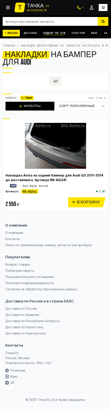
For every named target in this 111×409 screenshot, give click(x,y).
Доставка (30, 33)
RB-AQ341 (30, 191)
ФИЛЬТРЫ (30, 106)
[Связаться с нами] (80, 7)
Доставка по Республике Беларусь (32, 321)
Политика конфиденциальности (29, 283)
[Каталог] (8, 7)
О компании (14, 233)
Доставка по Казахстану (24, 327)
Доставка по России (21, 308)
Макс (94, 33)
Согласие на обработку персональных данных (41, 289)
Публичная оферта (19, 270)
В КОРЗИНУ (86, 202)
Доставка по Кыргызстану (25, 333)
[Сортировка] (80, 106)
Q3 (56, 81)
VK (105, 33)
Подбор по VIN (54, 33)
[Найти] (103, 21)
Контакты (12, 239)
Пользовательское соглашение (29, 277)
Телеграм (78, 33)
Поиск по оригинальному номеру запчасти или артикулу (48, 245)
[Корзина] (103, 7)
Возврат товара (17, 264)
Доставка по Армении (22, 315)
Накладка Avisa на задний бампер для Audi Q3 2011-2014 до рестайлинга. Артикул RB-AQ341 (54, 177)
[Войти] (91, 7)
